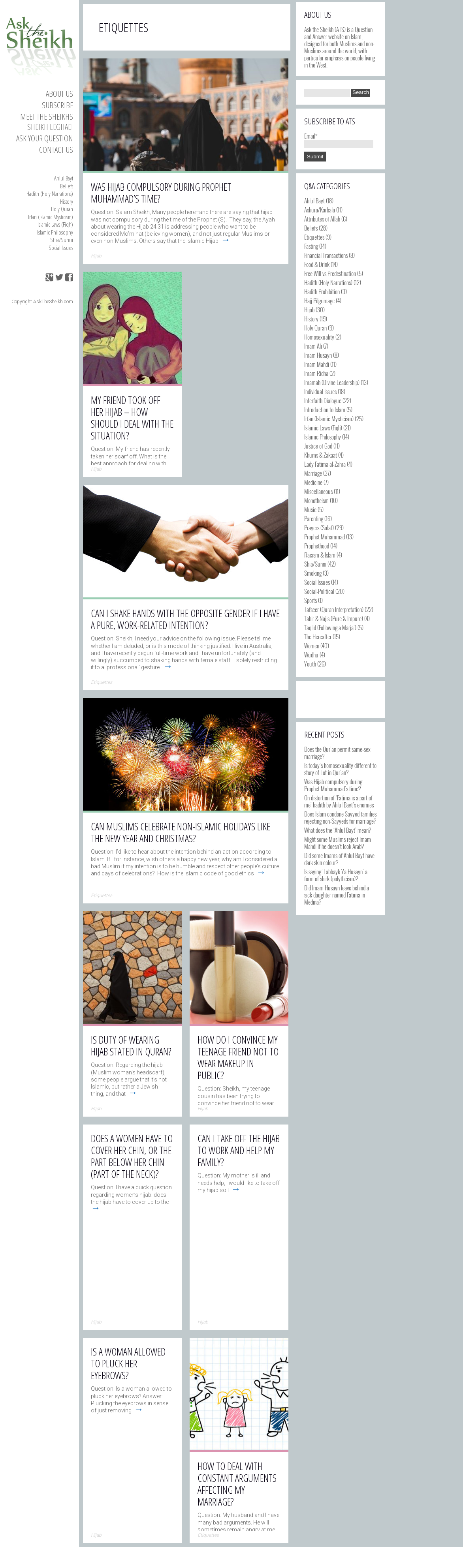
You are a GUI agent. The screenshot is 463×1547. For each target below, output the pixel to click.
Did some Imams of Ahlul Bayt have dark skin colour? (339, 859)
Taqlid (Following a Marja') (330, 627)
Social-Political (319, 591)
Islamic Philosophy (55, 232)
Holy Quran (62, 209)
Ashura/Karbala (319, 209)
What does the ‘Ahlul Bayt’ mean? (337, 830)
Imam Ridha (316, 373)
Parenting (313, 518)
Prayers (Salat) (319, 527)
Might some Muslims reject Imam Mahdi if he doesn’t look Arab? (337, 842)
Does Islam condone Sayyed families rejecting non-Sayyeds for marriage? (340, 817)
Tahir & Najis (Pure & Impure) (333, 618)
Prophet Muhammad (324, 536)
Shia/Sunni (61, 240)
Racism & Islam (319, 554)
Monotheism (316, 500)
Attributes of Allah (322, 218)
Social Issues (61, 248)
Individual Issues (320, 391)
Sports (310, 600)
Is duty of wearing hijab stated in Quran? (131, 1045)
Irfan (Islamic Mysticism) (50, 217)
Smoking (313, 573)
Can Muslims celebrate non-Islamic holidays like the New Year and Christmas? (180, 832)
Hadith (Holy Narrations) (49, 193)
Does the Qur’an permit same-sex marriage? (337, 752)
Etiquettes (314, 237)
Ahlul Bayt (63, 178)
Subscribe (57, 105)
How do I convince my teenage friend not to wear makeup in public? (238, 1057)
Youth (310, 663)
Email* (338, 139)
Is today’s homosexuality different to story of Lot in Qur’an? (340, 769)
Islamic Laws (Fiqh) (55, 224)
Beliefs (66, 186)
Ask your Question (44, 138)
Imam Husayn (318, 355)
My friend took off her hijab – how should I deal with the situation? (132, 417)
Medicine (313, 482)
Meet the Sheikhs (46, 116)
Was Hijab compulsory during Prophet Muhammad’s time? (333, 785)
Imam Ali (313, 346)
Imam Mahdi (316, 364)
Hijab (309, 309)
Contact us (56, 149)
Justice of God (318, 445)
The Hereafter (317, 636)
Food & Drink (316, 264)
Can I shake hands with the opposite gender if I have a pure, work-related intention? (185, 619)
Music (310, 509)
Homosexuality (319, 336)
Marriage (313, 473)
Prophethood (316, 545)
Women (311, 645)
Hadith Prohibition (322, 291)
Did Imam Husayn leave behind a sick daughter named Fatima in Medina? (336, 894)
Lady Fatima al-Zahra (325, 464)
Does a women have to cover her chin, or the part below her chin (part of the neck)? (132, 1156)
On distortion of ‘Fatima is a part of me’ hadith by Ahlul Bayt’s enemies (339, 801)
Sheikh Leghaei (50, 126)
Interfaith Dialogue (322, 400)
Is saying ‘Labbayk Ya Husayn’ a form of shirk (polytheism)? (335, 875)
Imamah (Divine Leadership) (331, 382)
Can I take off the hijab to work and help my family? (239, 1150)
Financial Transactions (326, 255)
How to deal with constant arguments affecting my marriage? (237, 1483)
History (66, 201)
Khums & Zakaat (320, 455)
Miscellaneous (318, 491)
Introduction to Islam (324, 409)
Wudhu (311, 654)
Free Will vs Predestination (330, 273)
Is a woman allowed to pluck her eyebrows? (128, 1363)
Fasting (311, 246)
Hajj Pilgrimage (319, 300)
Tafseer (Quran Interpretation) (333, 609)
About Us (59, 93)
